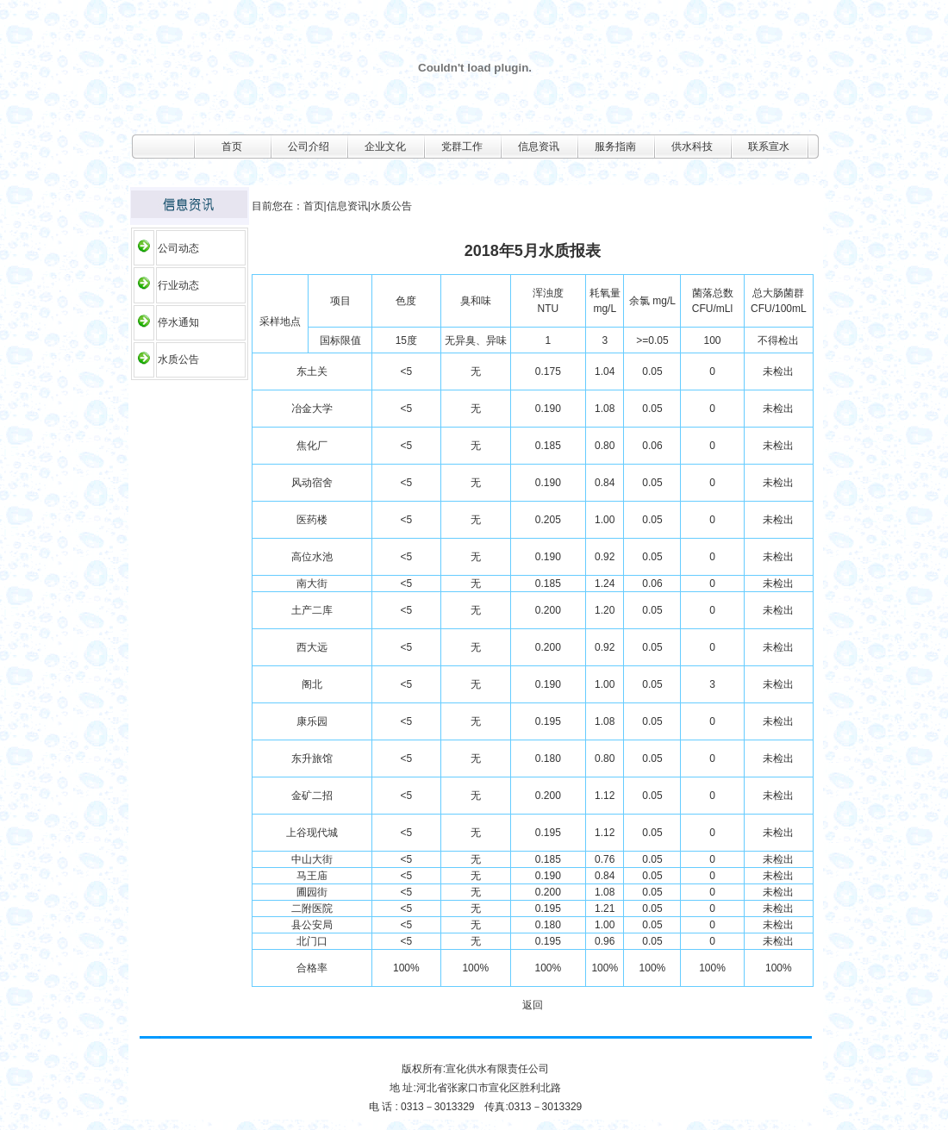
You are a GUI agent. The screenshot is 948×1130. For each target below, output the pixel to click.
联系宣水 (768, 146)
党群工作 (462, 146)
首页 (231, 146)
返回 (532, 1005)
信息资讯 (538, 146)
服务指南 (615, 146)
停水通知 (178, 322)
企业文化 (385, 146)
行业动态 (178, 285)
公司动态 (178, 248)
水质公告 (178, 359)
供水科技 (692, 146)
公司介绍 (308, 146)
